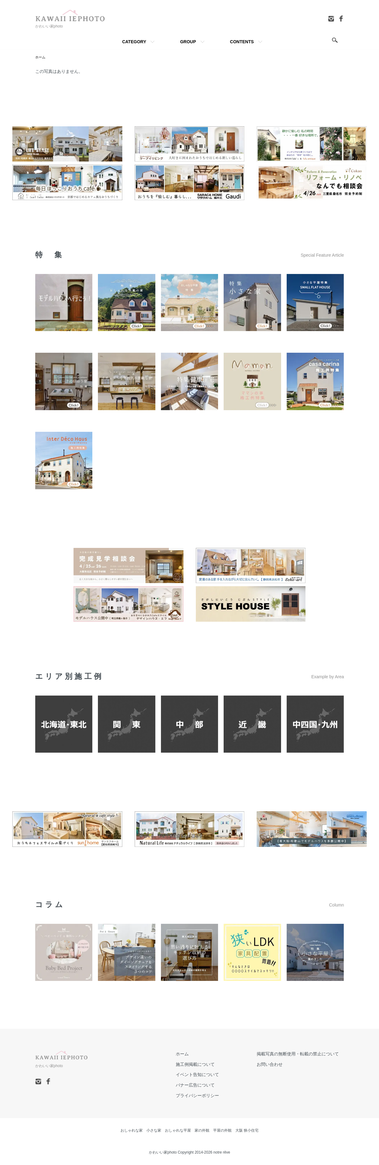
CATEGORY (134, 41)
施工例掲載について (210, 1064)
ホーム (40, 57)
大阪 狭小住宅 (247, 1130)
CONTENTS (242, 41)
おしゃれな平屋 (178, 1130)
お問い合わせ (275, 1064)
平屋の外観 (222, 1130)
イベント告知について (212, 1074)
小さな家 (153, 1130)
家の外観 (202, 1130)
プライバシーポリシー (212, 1095)
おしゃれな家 (131, 1130)
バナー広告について (210, 1085)
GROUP (188, 41)
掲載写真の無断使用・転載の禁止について (303, 1053)
